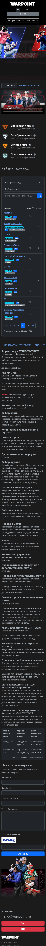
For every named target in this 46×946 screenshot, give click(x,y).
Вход (23, 14)
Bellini (7, 266)
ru (18, 10)
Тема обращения (9, 798)
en (22, 10)
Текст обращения (9, 809)
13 (5, 299)
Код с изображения (10, 834)
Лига (29, 208)
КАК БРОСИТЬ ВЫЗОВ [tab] (29, 85)
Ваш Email (6, 788)
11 (33, 325)
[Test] (21, 195)
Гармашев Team (11, 245)
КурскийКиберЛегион (14, 256)
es (27, 10)
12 (38, 325)
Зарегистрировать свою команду (23, 20)
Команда (7, 208)
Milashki (8, 212)
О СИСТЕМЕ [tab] (9, 85)
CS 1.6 (7, 234)
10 (27, 325)
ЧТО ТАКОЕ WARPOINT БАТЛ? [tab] (17, 345)
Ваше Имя (6, 777)
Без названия (10, 277)
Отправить (23, 853)
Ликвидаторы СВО (13, 223)
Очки (38, 208)
